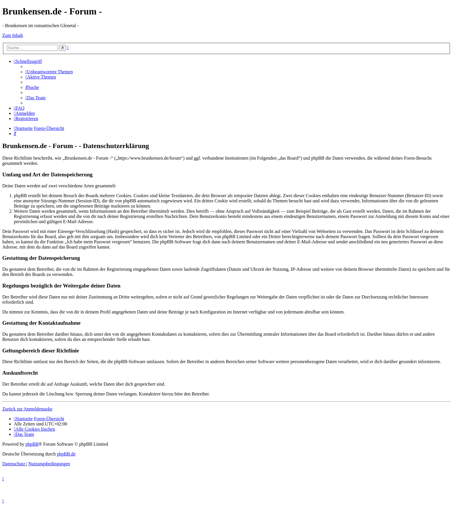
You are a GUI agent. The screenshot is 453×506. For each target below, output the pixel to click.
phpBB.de (66, 453)
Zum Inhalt (12, 35)
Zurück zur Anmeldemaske (27, 408)
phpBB (31, 444)
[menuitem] (49, 71)
